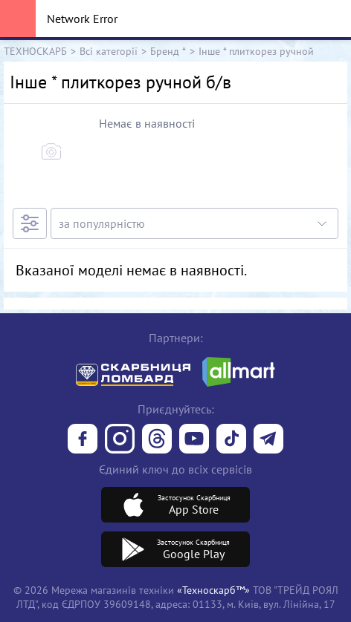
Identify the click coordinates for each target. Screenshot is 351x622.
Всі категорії (109, 51)
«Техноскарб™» (213, 590)
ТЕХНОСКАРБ (35, 51)
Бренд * (168, 51)
